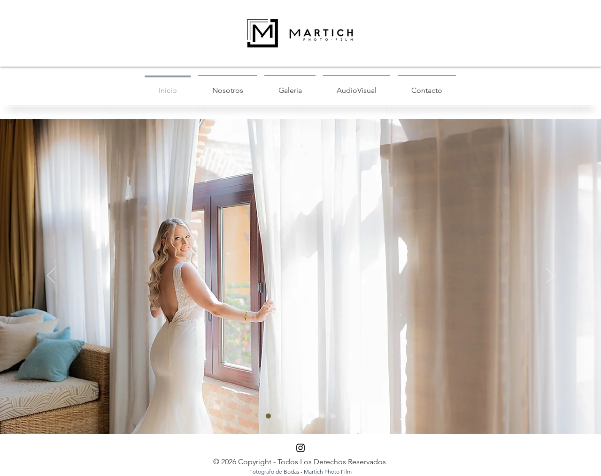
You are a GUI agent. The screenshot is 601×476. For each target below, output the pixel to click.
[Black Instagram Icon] (300, 447)
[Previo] (51, 276)
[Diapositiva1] (268, 416)
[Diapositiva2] (290, 416)
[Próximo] (550, 276)
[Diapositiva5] (279, 416)
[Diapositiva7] (322, 416)
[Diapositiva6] (311, 416)
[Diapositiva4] (333, 416)
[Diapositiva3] (300, 416)
